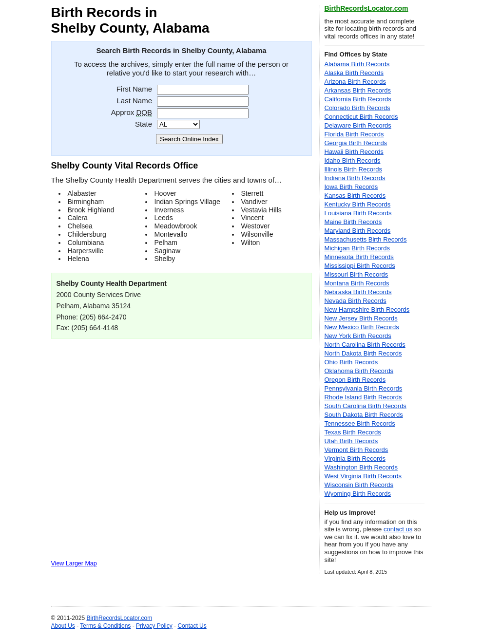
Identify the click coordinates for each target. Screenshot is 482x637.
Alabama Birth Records (357, 64)
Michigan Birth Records (357, 248)
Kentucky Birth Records (358, 204)
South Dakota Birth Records (364, 414)
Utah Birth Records (351, 441)
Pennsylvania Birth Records (364, 388)
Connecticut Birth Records (361, 116)
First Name (134, 89)
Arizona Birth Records (355, 81)
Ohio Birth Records (351, 362)
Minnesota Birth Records (359, 257)
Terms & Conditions (105, 625)
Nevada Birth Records (355, 300)
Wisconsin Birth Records (359, 484)
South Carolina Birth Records (365, 406)
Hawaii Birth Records (354, 151)
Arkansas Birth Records (358, 90)
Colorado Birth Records (357, 108)
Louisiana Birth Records (358, 213)
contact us (398, 529)
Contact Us (191, 625)
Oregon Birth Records (355, 379)
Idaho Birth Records (353, 160)
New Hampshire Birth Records (367, 309)
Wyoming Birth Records (358, 493)
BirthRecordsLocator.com (366, 8)
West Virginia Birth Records (363, 476)
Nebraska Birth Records (358, 292)
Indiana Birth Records (355, 178)
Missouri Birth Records (356, 274)
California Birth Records (358, 99)
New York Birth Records (358, 335)
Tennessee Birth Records (360, 423)
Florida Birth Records (354, 134)
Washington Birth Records (361, 467)
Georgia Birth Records (356, 143)
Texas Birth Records (353, 432)
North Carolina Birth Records (365, 344)
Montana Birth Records (357, 283)
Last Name (134, 100)
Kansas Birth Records (355, 195)
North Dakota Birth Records (363, 353)
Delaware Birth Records (358, 125)
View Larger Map (74, 563)
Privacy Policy (154, 625)
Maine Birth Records (353, 221)
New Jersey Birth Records (361, 318)
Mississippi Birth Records (360, 265)
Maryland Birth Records (358, 230)
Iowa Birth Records (351, 186)
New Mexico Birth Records (362, 327)
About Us (63, 625)
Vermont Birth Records (356, 449)
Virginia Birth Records (355, 458)
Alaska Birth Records (354, 72)
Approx (131, 112)
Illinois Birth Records (354, 169)
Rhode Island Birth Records (363, 397)
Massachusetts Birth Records (366, 239)
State (143, 124)
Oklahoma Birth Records (359, 371)
